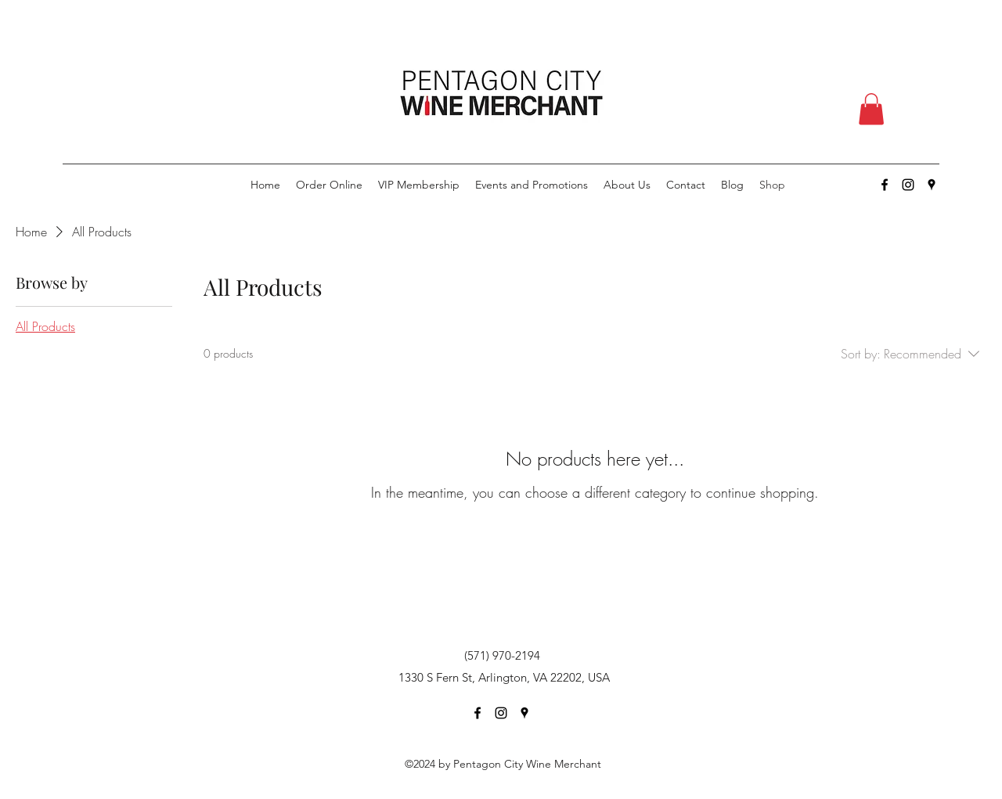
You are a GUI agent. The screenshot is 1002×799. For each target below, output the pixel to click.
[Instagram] (908, 185)
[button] (871, 109)
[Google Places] (931, 185)
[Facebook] (884, 185)
